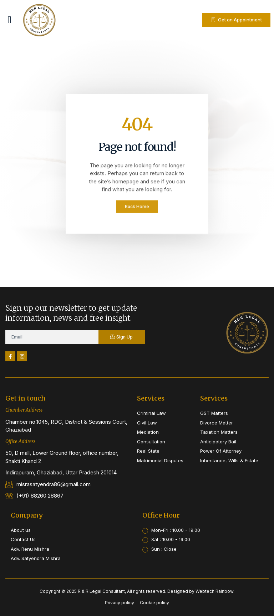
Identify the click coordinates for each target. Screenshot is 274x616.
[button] (9, 19)
